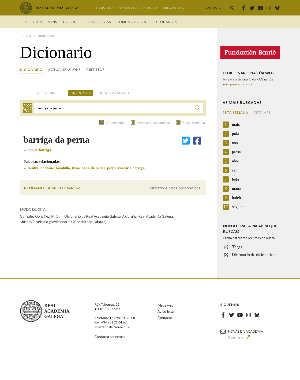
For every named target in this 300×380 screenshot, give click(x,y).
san (234, 170)
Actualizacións (64, 70)
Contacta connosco (109, 336)
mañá (236, 188)
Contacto (212, 7)
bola (235, 179)
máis (236, 124)
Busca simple (49, 93)
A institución (61, 22)
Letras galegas (96, 22)
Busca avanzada (115, 93)
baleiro (238, 197)
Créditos (95, 70)
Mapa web (165, 305)
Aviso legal (166, 311)
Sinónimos (80, 93)
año (235, 161)
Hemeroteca (128, 7)
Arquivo (149, 7)
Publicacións (172, 7)
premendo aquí (241, 84)
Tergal (238, 246)
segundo (239, 207)
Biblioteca (104, 7)
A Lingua (33, 22)
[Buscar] (197, 108)
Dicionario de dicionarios (253, 254)
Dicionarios (164, 22)
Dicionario (31, 70)
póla (235, 133)
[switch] (78, 188)
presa (236, 152)
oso (235, 143)
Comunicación (131, 22)
